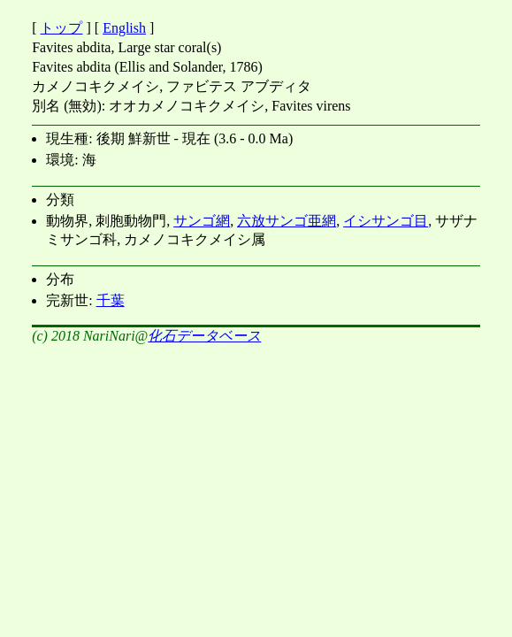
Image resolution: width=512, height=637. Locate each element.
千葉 (110, 300)
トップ (61, 27)
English (124, 27)
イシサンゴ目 (385, 220)
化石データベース (204, 335)
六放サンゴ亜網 (286, 220)
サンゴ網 (201, 220)
